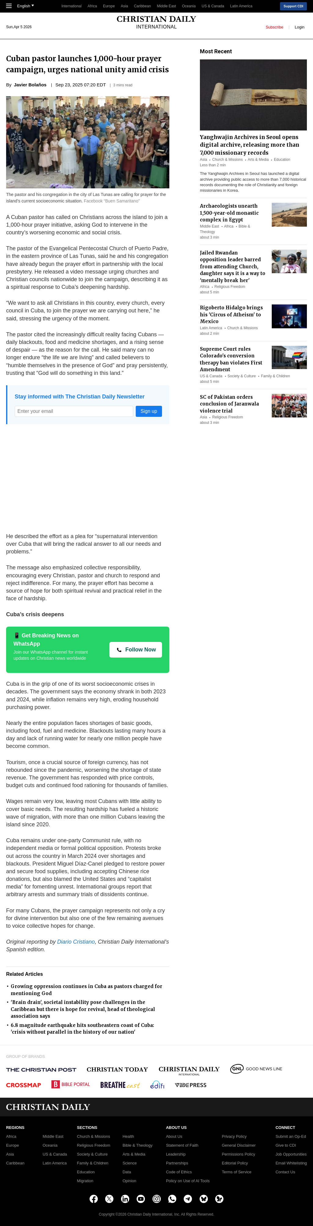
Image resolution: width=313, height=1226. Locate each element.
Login (299, 27)
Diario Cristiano (76, 942)
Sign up (149, 411)
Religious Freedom (230, 287)
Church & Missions (227, 159)
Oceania (189, 6)
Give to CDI (285, 1145)
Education (282, 159)
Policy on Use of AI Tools (188, 1181)
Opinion (129, 1181)
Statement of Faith (182, 1145)
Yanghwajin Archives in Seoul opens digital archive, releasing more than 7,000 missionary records (249, 145)
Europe (109, 6)
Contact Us (285, 1172)
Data (127, 1172)
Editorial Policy (235, 1163)
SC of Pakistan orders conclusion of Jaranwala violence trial (229, 404)
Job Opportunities (291, 1154)
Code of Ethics (179, 1172)
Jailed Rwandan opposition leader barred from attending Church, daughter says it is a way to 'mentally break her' (232, 266)
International (71, 6)
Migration (85, 1181)
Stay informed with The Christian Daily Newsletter (80, 397)
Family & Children (275, 376)
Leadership (176, 1154)
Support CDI (293, 6)
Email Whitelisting (291, 1163)
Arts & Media (258, 159)
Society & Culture (241, 376)
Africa (92, 6)
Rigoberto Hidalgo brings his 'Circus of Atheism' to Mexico (231, 314)
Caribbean (142, 6)
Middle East (166, 6)
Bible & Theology (138, 1145)
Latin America (241, 6)
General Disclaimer (239, 1145)
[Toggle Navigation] (9, 6)
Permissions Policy (238, 1154)
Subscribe (274, 27)
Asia (124, 6)
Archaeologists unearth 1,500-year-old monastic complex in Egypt (229, 213)
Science (130, 1163)
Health (128, 1136)
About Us (174, 1136)
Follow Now (140, 650)
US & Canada (213, 6)
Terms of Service (237, 1172)
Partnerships (177, 1163)
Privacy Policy (234, 1136)
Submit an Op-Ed (290, 1136)
